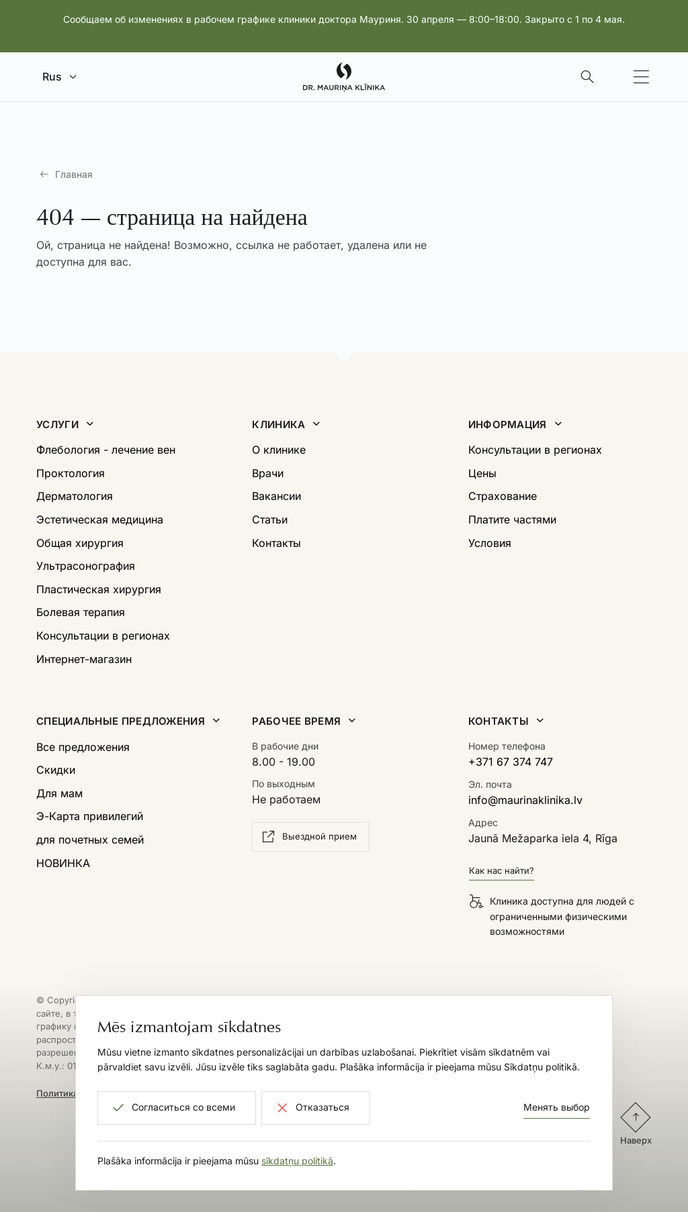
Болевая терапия (80, 612)
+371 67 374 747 (510, 761)
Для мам (59, 793)
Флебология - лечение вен (105, 449)
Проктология (70, 473)
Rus (52, 76)
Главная (74, 174)
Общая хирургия (80, 543)
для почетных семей (90, 839)
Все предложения (83, 747)
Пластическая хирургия (98, 589)
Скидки (55, 769)
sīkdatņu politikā (297, 1160)
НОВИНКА (63, 863)
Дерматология (74, 496)
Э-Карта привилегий (89, 816)
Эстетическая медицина (99, 519)
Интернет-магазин (84, 659)
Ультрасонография (85, 565)
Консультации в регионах (103, 635)
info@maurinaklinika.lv (525, 800)
